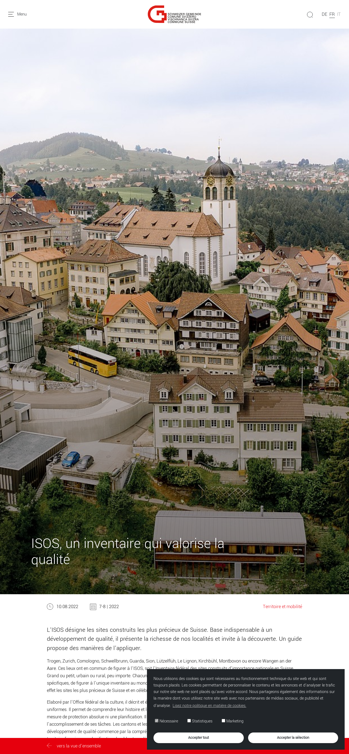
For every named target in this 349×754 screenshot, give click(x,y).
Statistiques (199, 721)
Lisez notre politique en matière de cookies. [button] (209, 706)
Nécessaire (166, 721)
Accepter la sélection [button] (293, 737)
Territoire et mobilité (282, 606)
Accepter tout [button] (198, 737)
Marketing (232, 721)
